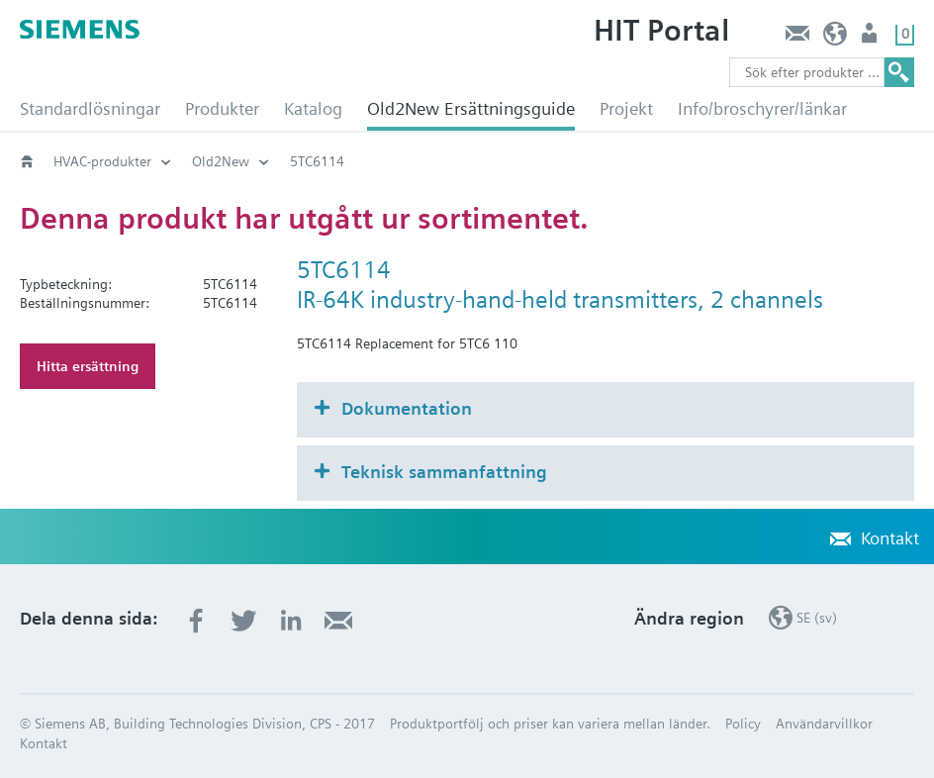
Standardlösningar (90, 108)
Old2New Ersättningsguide (471, 108)
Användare (871, 38)
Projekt (626, 108)
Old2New (220, 161)
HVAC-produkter (102, 161)
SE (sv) (835, 38)
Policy (743, 723)
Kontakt (797, 38)
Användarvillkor (824, 723)
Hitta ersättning (88, 366)
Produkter (222, 108)
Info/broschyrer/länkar (762, 108)
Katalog (313, 108)
